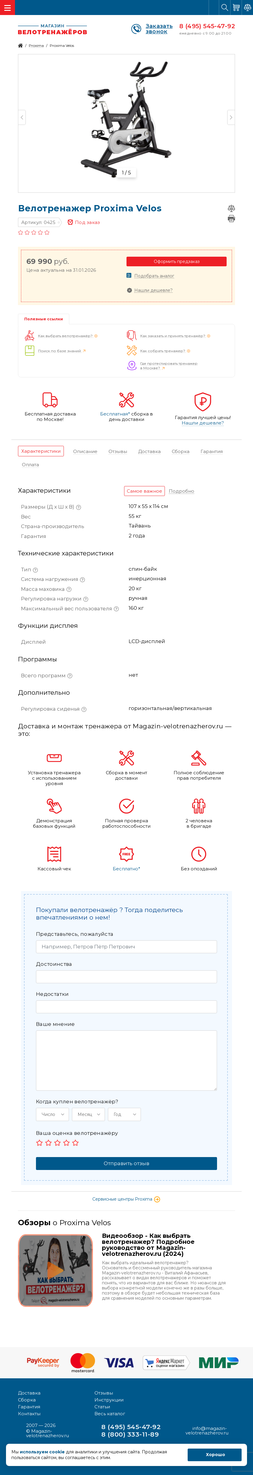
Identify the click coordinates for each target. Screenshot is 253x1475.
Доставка (29, 1393)
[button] (52, 1114)
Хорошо (215, 1454)
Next (231, 117)
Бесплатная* (115, 414)
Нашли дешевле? (153, 290)
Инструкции (109, 1400)
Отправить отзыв (126, 1163)
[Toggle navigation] (7, 7)
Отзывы (103, 1393)
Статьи (102, 1407)
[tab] (41, 451)
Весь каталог (109, 1413)
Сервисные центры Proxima (126, 1199)
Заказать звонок (152, 28)
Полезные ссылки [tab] (43, 319)
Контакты (29, 1413)
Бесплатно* (126, 869)
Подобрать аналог (154, 276)
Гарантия (29, 1407)
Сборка (27, 1400)
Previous (22, 117)
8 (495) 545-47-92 (207, 26)
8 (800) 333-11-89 (130, 1434)
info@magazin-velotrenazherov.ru (207, 1430)
